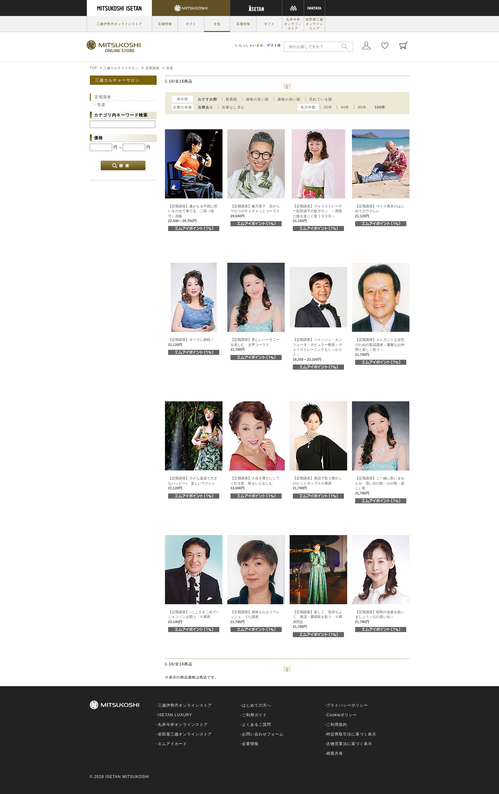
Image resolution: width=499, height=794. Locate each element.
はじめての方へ (256, 705)
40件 (345, 107)
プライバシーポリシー (347, 705)
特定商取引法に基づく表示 (351, 734)
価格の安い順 (257, 99)
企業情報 (250, 744)
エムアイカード (172, 744)
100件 (380, 107)
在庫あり (205, 107)
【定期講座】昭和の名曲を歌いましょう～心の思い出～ (379, 617)
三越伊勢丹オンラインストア (119, 24)
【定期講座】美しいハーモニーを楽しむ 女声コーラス (255, 344)
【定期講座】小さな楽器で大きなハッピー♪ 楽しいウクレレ (192, 483)
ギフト (191, 24)
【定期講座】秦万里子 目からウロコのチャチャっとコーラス (255, 211)
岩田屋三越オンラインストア (314, 24)
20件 (328, 107)
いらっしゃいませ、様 (258, 45)
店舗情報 (165, 24)
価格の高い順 (288, 99)
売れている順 (320, 99)
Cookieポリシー (341, 715)
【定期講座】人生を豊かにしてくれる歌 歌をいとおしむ (255, 483)
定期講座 (152, 68)
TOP (93, 68)
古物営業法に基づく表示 (349, 744)
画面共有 (334, 753)
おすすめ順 (207, 99)
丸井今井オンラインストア (293, 24)
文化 (217, 24)
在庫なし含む (233, 107)
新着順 (231, 99)
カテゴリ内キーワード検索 (121, 115)
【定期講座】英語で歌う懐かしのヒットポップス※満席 (317, 483)
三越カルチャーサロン (121, 68)
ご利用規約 (336, 724)
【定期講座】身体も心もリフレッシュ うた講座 (255, 617)
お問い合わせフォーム (263, 734)
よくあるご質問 (256, 724)
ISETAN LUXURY (175, 715)
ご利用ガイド (254, 715)
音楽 (169, 68)
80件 (362, 107)
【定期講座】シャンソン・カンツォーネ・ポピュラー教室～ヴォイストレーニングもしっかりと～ (317, 349)
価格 (98, 137)
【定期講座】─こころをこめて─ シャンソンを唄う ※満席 (195, 617)
